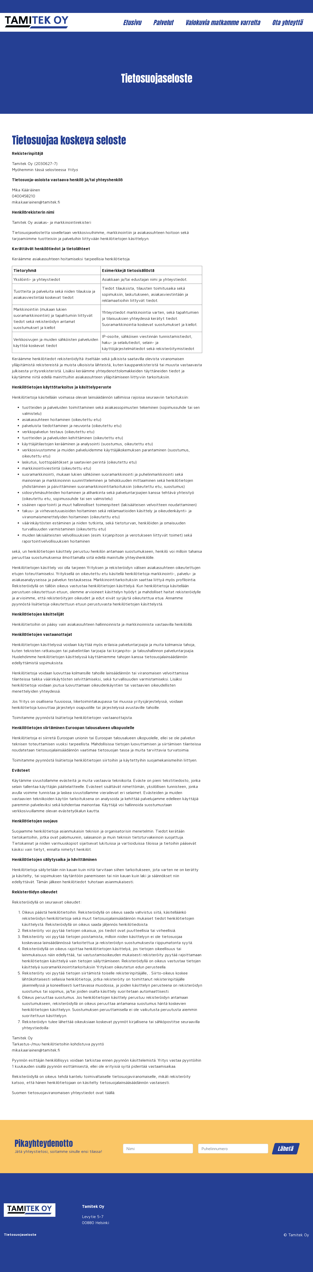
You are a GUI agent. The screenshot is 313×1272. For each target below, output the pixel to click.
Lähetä (286, 1149)
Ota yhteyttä (288, 22)
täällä (109, 1092)
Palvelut (164, 22)
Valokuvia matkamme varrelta (223, 22)
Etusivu (132, 22)
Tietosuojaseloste (20, 1234)
